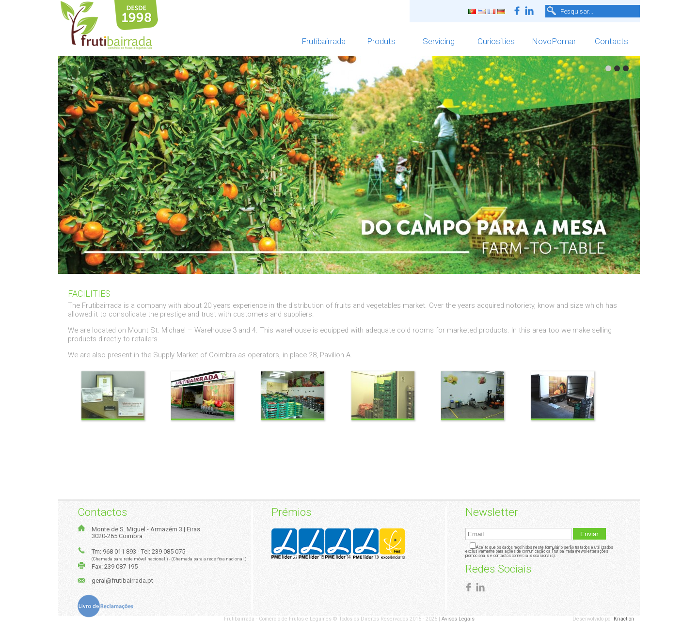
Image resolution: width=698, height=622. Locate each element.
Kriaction (627, 619)
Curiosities (496, 41)
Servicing (439, 41)
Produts (381, 41)
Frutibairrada (323, 41)
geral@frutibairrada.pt (122, 580)
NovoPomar (554, 41)
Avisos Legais (458, 619)
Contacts (611, 41)
